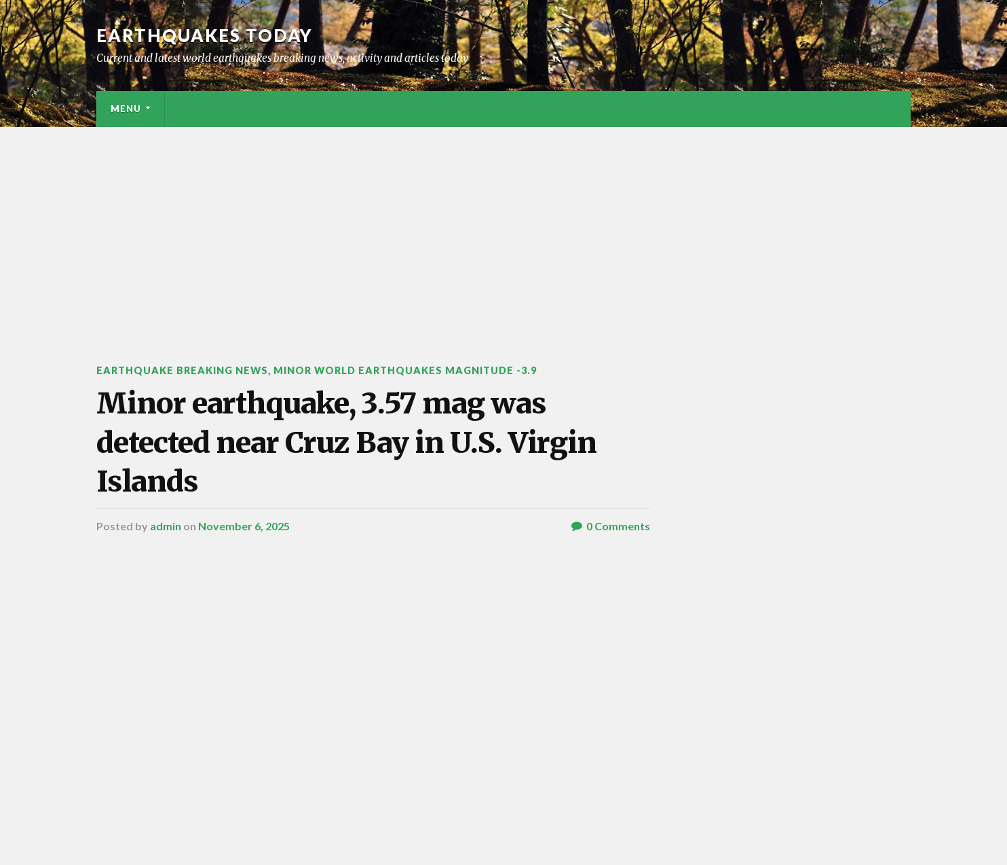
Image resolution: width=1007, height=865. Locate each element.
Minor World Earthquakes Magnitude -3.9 (405, 370)
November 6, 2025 (244, 525)
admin (165, 525)
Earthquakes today (204, 35)
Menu (126, 108)
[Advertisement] (503, 229)
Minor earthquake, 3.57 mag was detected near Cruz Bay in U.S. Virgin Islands (346, 442)
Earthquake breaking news (182, 370)
